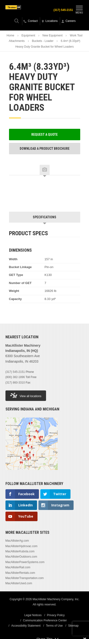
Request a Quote (44, 134)
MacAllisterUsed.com (18, 583)
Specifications (44, 217)
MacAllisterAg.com (17, 540)
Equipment (28, 35)
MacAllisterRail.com (17, 567)
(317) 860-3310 (15, 382)
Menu (79, 9)
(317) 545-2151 (63, 10)
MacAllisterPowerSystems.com (25, 562)
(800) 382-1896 (15, 377)
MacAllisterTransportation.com (24, 578)
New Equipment (52, 35)
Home (10, 35)
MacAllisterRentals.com (20, 572)
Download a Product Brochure (45, 148)
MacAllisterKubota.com (20, 551)
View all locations (26, 395)
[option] (28, 188)
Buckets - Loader (42, 41)
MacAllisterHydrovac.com (21, 546)
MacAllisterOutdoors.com (21, 556)
